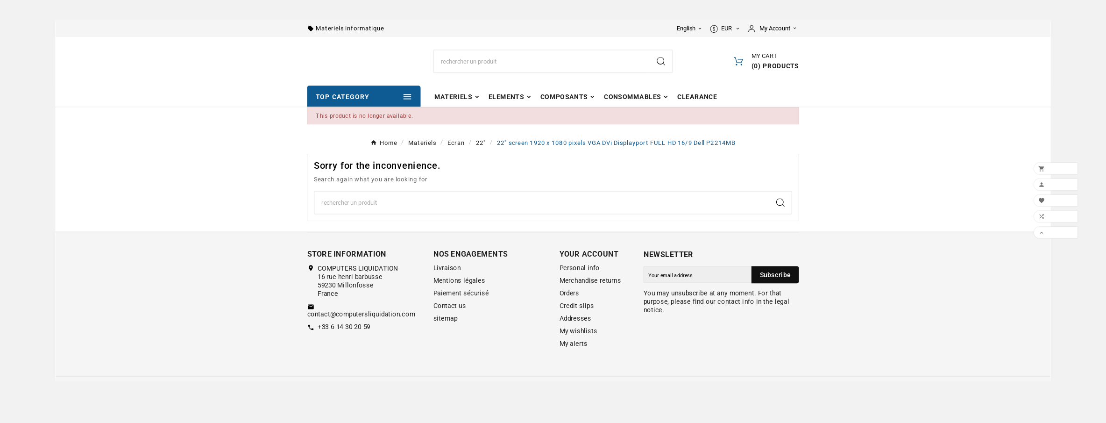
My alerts (574, 362)
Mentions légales (459, 299)
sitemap (445, 337)
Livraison (447, 287)
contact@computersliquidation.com (361, 333)
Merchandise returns (590, 299)
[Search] (542, 71)
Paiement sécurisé (461, 312)
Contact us (449, 325)
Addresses (575, 337)
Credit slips (577, 325)
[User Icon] (773, 29)
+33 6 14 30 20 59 (344, 345)
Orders (569, 312)
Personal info (580, 287)
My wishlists (578, 350)
